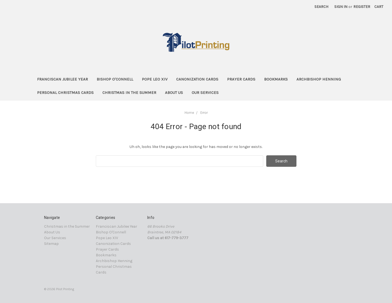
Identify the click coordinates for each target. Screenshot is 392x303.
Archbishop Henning (318, 79)
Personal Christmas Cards (65, 92)
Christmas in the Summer (129, 92)
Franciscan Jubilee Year (62, 79)
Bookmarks (276, 79)
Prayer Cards (241, 79)
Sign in (340, 6)
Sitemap (51, 243)
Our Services (205, 92)
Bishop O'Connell (115, 79)
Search (321, 6)
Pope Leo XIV (154, 79)
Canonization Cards (197, 79)
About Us (174, 92)
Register (361, 6)
